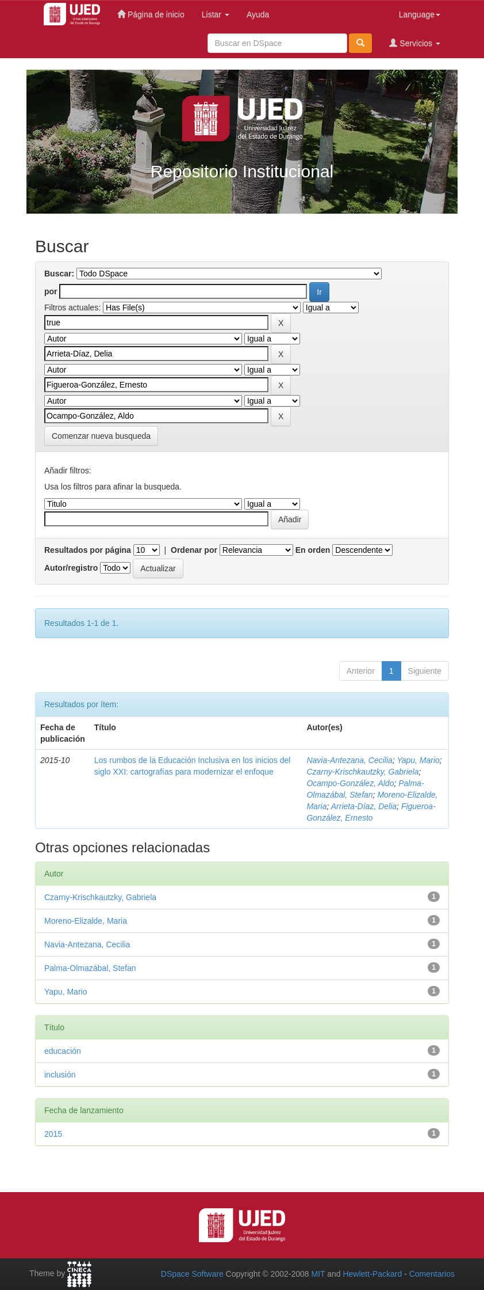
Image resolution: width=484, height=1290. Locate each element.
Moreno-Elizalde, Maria (85, 920)
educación (62, 1051)
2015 (53, 1134)
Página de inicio (151, 14)
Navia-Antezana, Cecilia (349, 760)
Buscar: (59, 273)
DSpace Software (192, 1273)
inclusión (59, 1074)
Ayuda (258, 14)
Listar (215, 14)
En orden (313, 550)
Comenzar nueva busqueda (101, 436)
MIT (318, 1273)
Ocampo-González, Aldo (350, 783)
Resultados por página (87, 550)
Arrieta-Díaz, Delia (364, 806)
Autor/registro (71, 567)
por (50, 291)
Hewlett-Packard (372, 1273)
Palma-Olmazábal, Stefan (90, 968)
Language (419, 14)
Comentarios (432, 1273)
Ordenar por (194, 550)
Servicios (414, 43)
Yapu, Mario (418, 760)
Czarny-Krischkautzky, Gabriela (362, 771)
